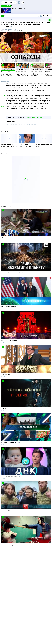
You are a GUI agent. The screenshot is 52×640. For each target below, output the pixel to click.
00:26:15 (3, 106)
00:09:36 (3, 95)
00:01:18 (3, 83)
